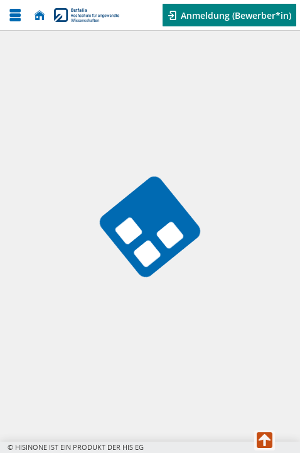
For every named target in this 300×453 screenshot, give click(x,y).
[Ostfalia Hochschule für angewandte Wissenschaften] (86, 15)
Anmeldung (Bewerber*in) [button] (234, 15)
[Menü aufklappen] (15, 15)
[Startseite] (39, 15)
